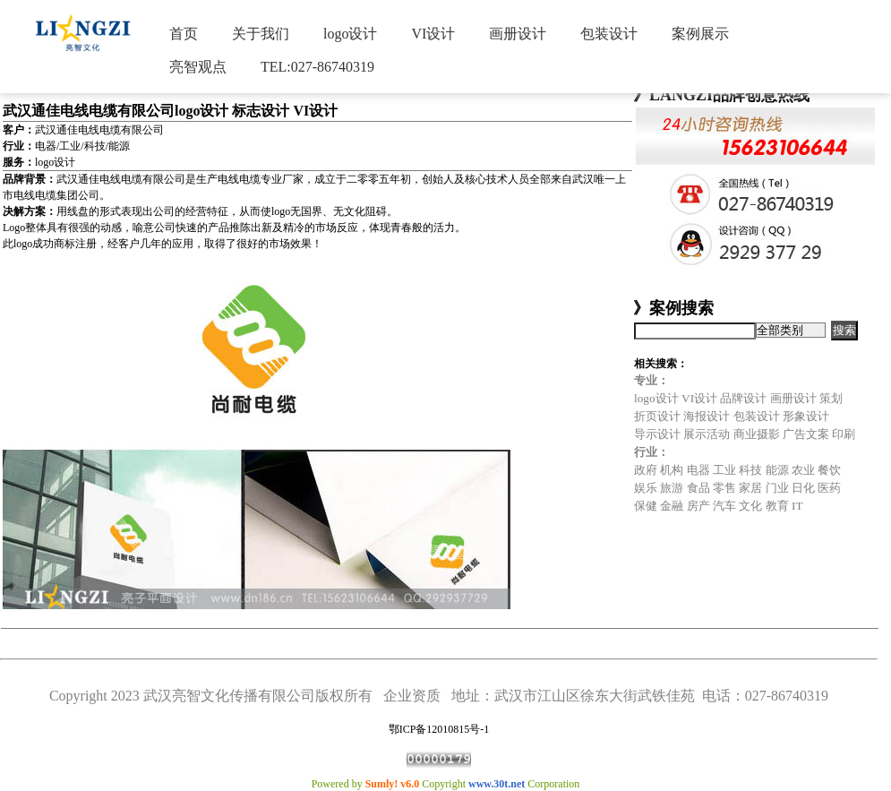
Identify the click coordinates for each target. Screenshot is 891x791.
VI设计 (433, 33)
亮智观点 (198, 66)
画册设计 (517, 33)
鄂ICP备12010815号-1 (439, 729)
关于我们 (260, 33)
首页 (183, 33)
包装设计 (609, 33)
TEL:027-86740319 (317, 66)
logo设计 (350, 33)
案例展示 (700, 33)
